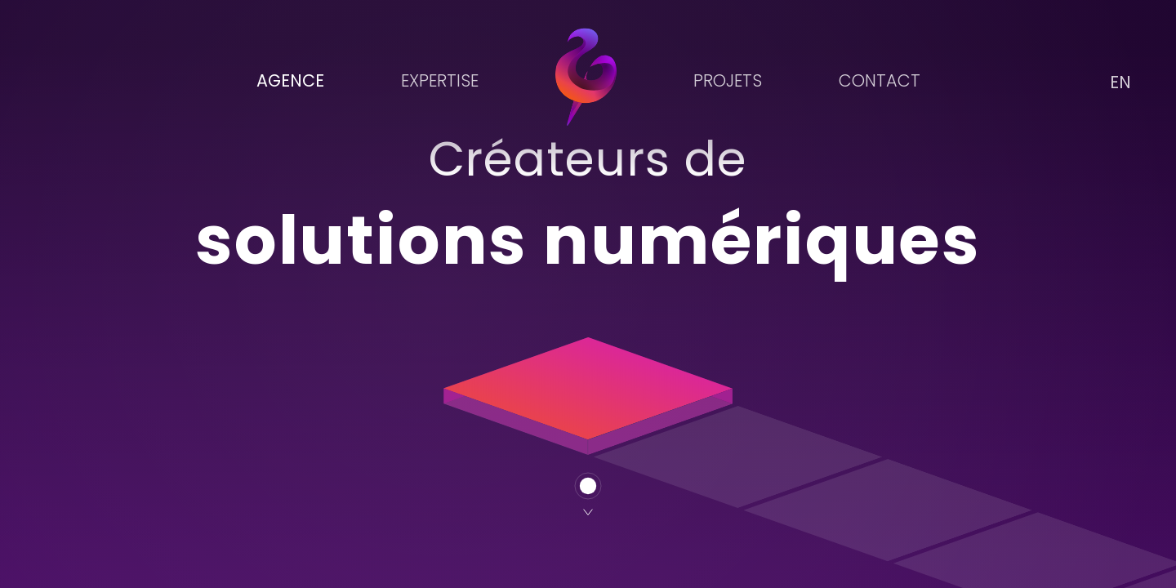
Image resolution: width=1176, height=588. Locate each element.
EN (1120, 82)
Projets (727, 80)
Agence (290, 80)
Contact (879, 80)
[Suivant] (588, 493)
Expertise (440, 80)
